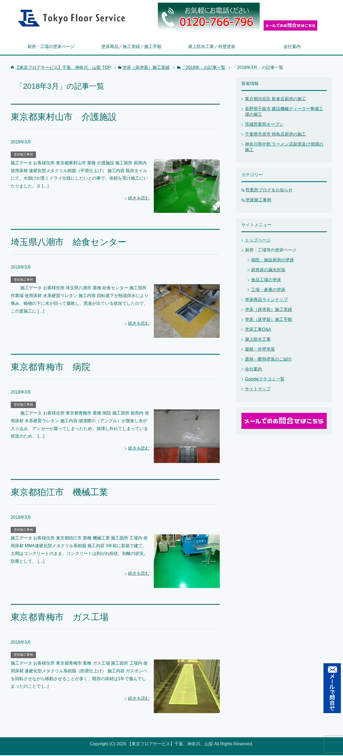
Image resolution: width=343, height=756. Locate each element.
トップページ (258, 241)
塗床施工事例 (23, 155)
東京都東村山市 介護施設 (65, 117)
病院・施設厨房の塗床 (272, 260)
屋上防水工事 (258, 340)
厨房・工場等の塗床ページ (270, 251)
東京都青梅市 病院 (52, 367)
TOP (63, 68)
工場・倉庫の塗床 (268, 290)
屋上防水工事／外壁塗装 (211, 47)
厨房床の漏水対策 (268, 270)
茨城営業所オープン (264, 125)
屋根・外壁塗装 (260, 350)
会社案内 (292, 47)
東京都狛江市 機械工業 (61, 493)
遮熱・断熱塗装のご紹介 (268, 360)
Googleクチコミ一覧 (265, 379)
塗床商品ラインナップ (266, 300)
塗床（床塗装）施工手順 (268, 320)
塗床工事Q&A (258, 330)
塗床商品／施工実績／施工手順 (131, 47)
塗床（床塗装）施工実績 (268, 310)
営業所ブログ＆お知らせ (269, 190)
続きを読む (139, 199)
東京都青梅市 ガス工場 (61, 618)
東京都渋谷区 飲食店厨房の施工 (275, 99)
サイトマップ (258, 389)
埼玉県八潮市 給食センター (70, 243)
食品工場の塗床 (266, 280)
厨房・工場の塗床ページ (50, 47)
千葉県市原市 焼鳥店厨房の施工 (275, 135)
